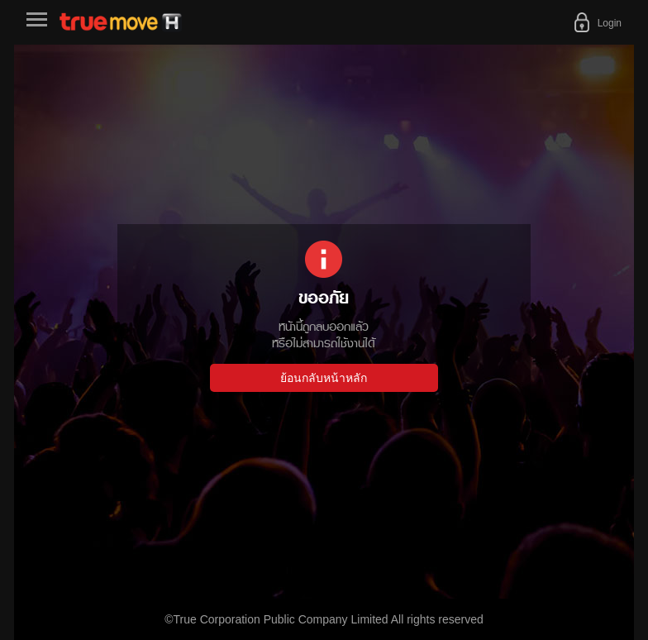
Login (610, 23)
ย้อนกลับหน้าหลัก (323, 377)
